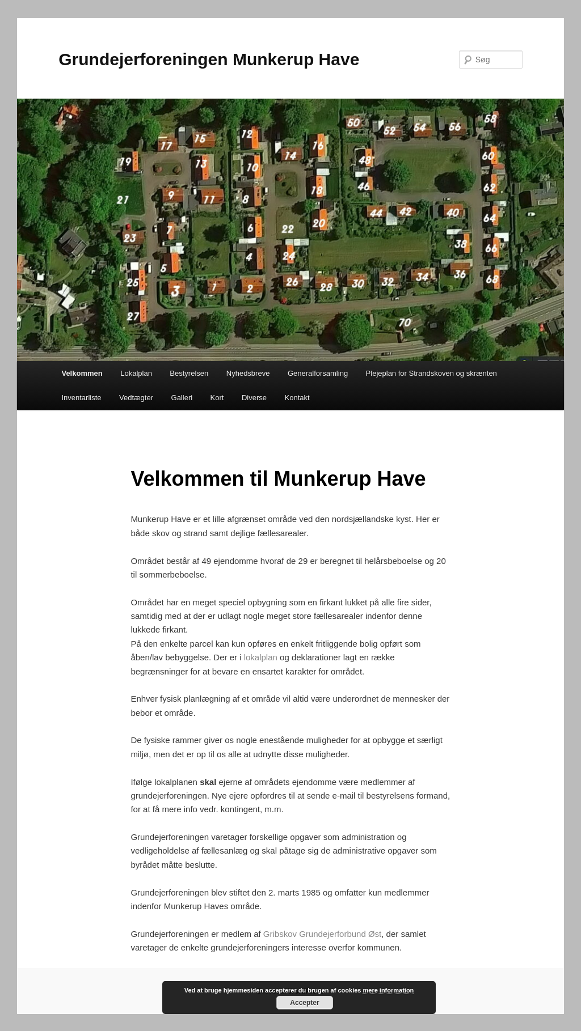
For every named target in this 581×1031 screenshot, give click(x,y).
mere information (388, 990)
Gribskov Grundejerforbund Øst (322, 934)
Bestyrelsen (189, 373)
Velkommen (81, 373)
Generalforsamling (318, 373)
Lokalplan (136, 373)
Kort (217, 397)
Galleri (182, 397)
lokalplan (260, 657)
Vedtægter (136, 397)
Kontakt (297, 397)
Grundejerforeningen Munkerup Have (208, 59)
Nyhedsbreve (248, 373)
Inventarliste (81, 397)
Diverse (254, 397)
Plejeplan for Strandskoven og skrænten (431, 373)
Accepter (304, 1003)
